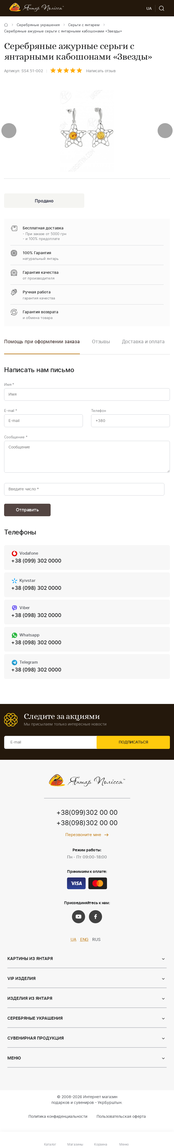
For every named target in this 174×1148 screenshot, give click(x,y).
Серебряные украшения (38, 25)
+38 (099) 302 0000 (38, 567)
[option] (101, 346)
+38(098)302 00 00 (87, 831)
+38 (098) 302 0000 (38, 594)
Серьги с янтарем (84, 25)
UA (73, 947)
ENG (84, 947)
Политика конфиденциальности (57, 1124)
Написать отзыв (101, 71)
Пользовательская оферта (121, 1124)
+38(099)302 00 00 (87, 821)
